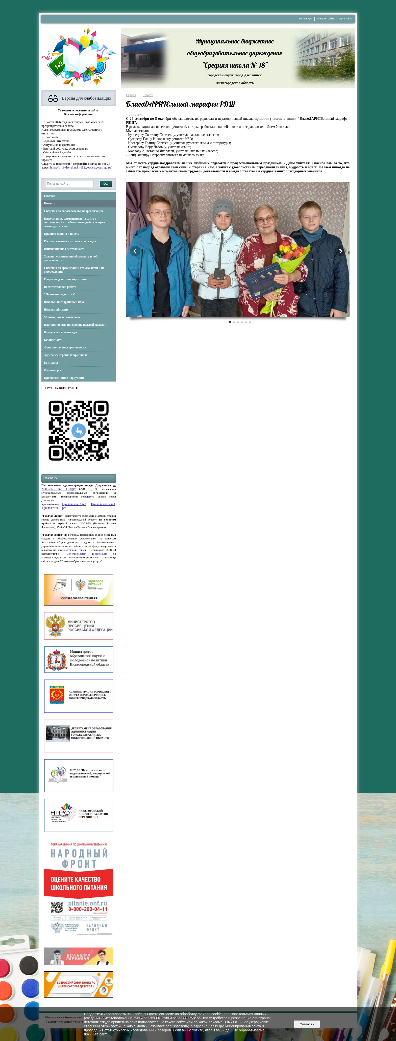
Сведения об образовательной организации (73, 211)
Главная (49, 196)
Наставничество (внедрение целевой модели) (75, 324)
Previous (135, 251)
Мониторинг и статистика (62, 317)
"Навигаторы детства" (60, 294)
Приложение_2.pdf (103, 504)
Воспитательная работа (60, 287)
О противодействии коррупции (65, 279)
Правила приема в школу (61, 233)
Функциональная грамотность (65, 347)
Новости (50, 203)
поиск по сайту (325, 18)
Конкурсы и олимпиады (60, 332)
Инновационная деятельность (64, 249)
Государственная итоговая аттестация (70, 241)
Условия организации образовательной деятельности (70, 258)
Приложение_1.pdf (74, 504)
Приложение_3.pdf (54, 508)
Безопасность (53, 340)
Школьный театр (56, 309)
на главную (305, 18)
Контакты (51, 362)
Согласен (307, 1024)
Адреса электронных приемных (66, 355)
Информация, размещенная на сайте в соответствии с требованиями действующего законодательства (74, 222)
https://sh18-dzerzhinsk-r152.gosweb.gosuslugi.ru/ (81, 167)
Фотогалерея (53, 370)
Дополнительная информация (87, 553)
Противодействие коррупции (64, 378)
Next (340, 251)
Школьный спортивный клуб (64, 302)
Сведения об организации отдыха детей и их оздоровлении (74, 269)
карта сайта (345, 18)
